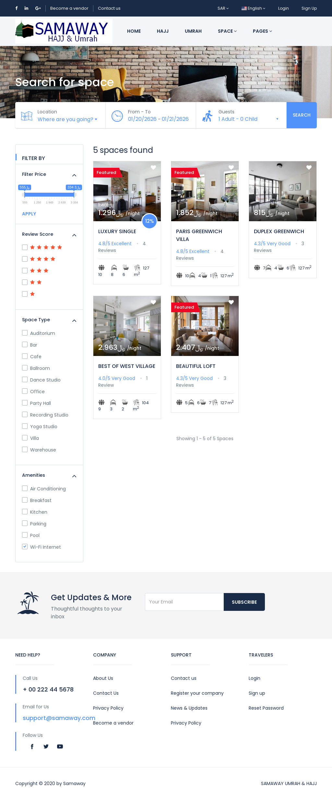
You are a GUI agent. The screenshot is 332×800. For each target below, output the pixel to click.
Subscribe (244, 602)
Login (283, 8)
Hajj (163, 31)
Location (47, 112)
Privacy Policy (108, 708)
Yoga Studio (39, 426)
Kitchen (34, 512)
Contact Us (106, 693)
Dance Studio (41, 380)
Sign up (257, 693)
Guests (227, 112)
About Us (103, 678)
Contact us (109, 8)
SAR (223, 8)
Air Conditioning (44, 489)
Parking (34, 523)
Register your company (197, 693)
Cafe (32, 356)
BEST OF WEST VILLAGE (126, 366)
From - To (139, 112)
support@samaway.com (59, 718)
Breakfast (37, 500)
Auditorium (38, 333)
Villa (30, 438)
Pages (262, 31)
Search (302, 115)
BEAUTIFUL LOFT (196, 366)
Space (227, 31)
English (254, 8)
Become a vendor (69, 8)
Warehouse (39, 450)
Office (33, 391)
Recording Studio (45, 415)
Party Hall (36, 403)
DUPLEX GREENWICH (279, 231)
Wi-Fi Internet (41, 547)
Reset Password (266, 708)
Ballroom (36, 368)
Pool (31, 535)
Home (134, 31)
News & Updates (189, 708)
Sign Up (309, 8)
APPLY (29, 214)
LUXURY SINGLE (117, 231)
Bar (29, 345)
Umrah (193, 31)
